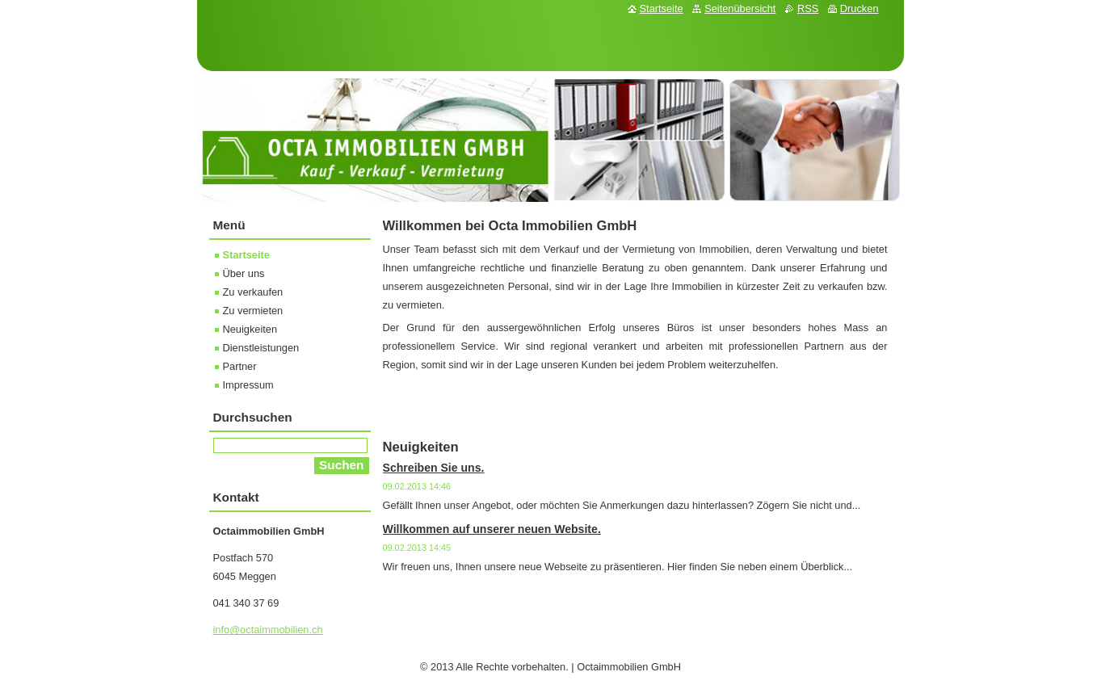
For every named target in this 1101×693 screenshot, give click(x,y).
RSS (807, 8)
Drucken (859, 8)
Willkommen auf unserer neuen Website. (492, 529)
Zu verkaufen (253, 292)
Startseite (246, 255)
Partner (240, 366)
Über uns (244, 273)
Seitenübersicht (739, 8)
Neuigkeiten (250, 329)
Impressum (248, 385)
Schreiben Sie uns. (434, 467)
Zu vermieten (253, 310)
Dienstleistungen (261, 348)
